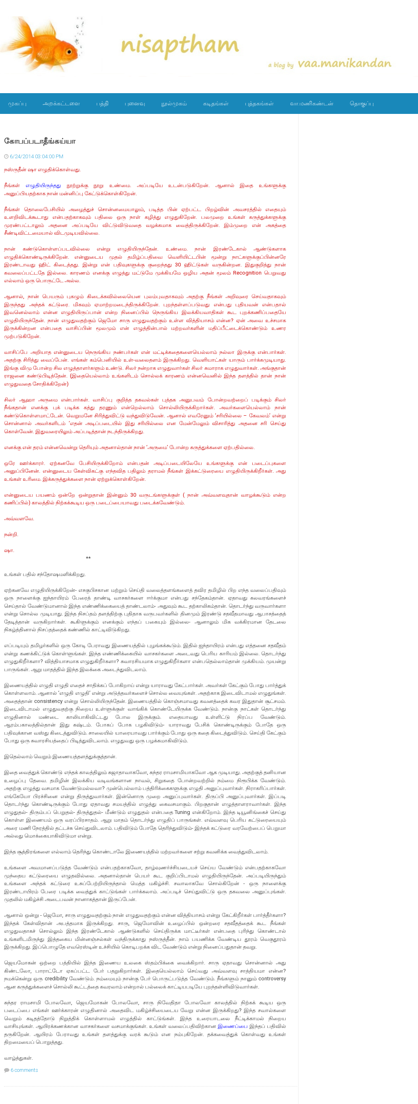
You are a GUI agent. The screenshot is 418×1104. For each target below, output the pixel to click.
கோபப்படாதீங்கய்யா (39, 141)
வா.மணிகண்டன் (312, 103)
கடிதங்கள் (216, 103)
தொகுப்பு (362, 103)
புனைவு (135, 103)
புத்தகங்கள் (259, 103)
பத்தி (102, 103)
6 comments (24, 1070)
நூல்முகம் (174, 103)
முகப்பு (17, 103)
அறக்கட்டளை (61, 103)
